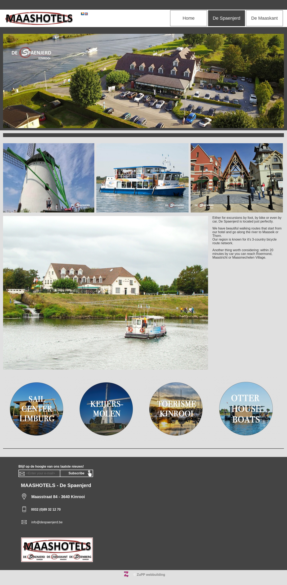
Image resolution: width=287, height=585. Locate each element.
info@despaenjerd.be (47, 522)
